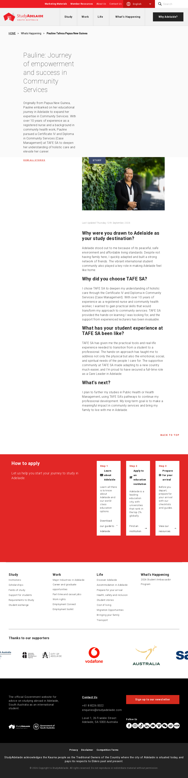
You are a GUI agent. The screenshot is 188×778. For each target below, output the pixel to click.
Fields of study (17, 590)
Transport (102, 620)
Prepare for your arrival (167, 475)
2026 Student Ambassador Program (156, 582)
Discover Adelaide (107, 580)
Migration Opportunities (110, 610)
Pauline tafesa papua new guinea (67, 33)
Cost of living (104, 605)
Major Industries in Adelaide (68, 580)
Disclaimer (87, 750)
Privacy (73, 750)
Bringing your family (108, 615)
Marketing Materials (56, 4)
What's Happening (127, 16)
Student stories (105, 600)
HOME (12, 33)
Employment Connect (64, 604)
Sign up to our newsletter (152, 699)
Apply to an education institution (139, 477)
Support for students (20, 595)
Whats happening (31, 33)
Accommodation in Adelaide (112, 585)
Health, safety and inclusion (112, 595)
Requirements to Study (21, 600)
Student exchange (19, 605)
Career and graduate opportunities (64, 587)
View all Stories (34, 160)
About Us (101, 4)
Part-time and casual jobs (67, 594)
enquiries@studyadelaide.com (102, 710)
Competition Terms (108, 750)
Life (100, 16)
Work (85, 16)
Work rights (59, 599)
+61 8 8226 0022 (93, 705)
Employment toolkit (63, 609)
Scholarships (16, 585)
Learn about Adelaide (109, 475)
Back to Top (169, 435)
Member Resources (81, 4)
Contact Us (115, 4)
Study (68, 16)
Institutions (15, 580)
